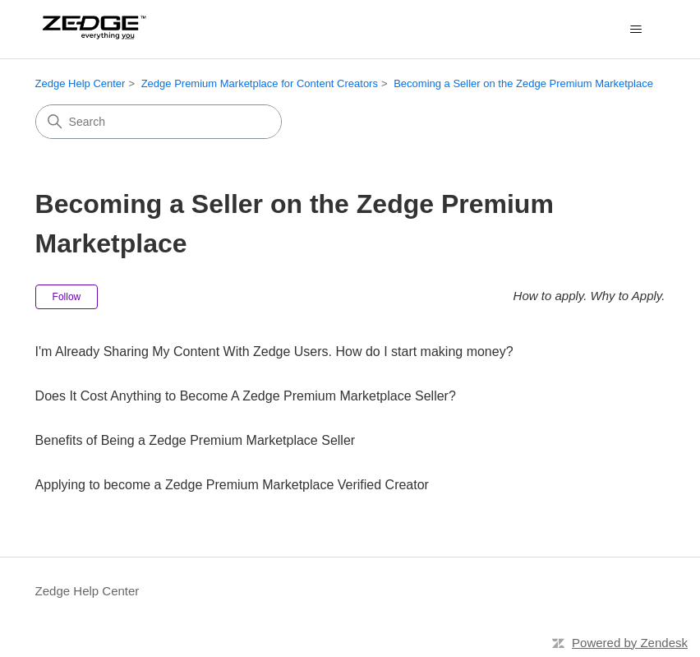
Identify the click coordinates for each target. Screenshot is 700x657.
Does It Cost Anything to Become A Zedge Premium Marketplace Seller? (245, 396)
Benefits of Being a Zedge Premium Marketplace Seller (195, 440)
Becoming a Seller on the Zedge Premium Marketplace (523, 83)
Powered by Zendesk (630, 643)
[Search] (158, 121)
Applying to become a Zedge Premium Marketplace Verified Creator (232, 485)
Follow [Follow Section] (67, 297)
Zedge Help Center (80, 83)
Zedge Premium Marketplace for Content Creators (259, 83)
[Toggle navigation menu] (635, 29)
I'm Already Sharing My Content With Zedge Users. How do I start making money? (274, 352)
